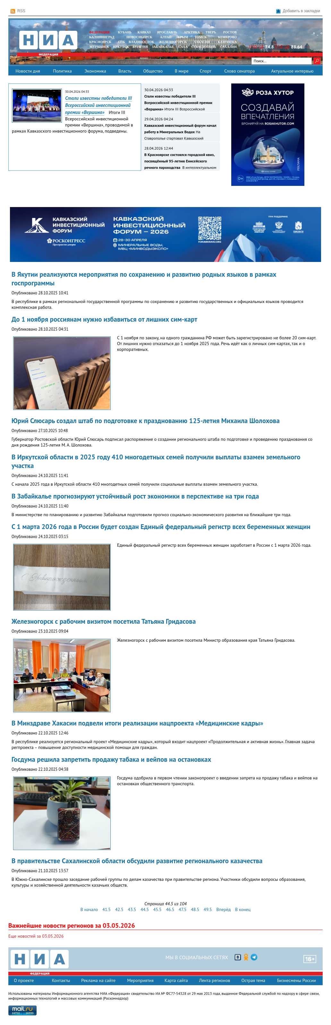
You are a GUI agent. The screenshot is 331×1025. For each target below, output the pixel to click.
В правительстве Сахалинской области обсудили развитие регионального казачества (137, 860)
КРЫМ (183, 37)
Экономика (95, 71)
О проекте (24, 980)
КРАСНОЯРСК (100, 42)
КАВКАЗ (144, 32)
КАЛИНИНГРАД (101, 37)
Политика (62, 71)
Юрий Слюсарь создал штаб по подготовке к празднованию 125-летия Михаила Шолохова (146, 420)
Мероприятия (140, 980)
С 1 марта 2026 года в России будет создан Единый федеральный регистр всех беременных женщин (161, 526)
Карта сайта (176, 980)
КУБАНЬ (125, 32)
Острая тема (253, 980)
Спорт (205, 71)
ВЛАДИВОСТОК (141, 42)
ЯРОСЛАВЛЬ (167, 32)
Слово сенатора (239, 71)
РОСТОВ (230, 32)
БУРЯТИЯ (140, 46)
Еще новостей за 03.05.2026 (36, 936)
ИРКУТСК (121, 46)
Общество (153, 71)
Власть (124, 71)
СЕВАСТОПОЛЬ (203, 46)
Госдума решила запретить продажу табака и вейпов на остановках (111, 759)
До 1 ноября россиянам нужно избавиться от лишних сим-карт (104, 319)
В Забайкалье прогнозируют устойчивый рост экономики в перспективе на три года (135, 496)
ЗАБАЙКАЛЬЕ (163, 46)
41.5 (106, 909)
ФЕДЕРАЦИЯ (99, 32)
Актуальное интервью (292, 71)
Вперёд (223, 909)
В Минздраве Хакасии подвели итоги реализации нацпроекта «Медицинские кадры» (137, 723)
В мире (182, 71)
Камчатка (227, 42)
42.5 (119, 909)
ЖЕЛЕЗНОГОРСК (173, 42)
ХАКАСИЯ (201, 42)
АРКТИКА (192, 32)
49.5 (208, 909)
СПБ (121, 42)
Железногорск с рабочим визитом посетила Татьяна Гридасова (104, 621)
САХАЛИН (228, 46)
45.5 (157, 909)
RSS (18, 11)
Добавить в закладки (298, 11)
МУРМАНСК (99, 46)
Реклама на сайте (98, 980)
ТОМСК (201, 37)
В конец (242, 909)
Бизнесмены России (296, 980)
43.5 (132, 909)
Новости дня (27, 71)
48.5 (195, 909)
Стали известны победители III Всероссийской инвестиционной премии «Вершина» (98, 105)
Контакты (61, 980)
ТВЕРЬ (211, 32)
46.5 (170, 909)
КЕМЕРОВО (227, 37)
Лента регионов (214, 980)
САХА (182, 46)
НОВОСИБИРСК (139, 37)
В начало (89, 909)
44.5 (144, 909)
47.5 (182, 909)
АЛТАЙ (166, 37)
